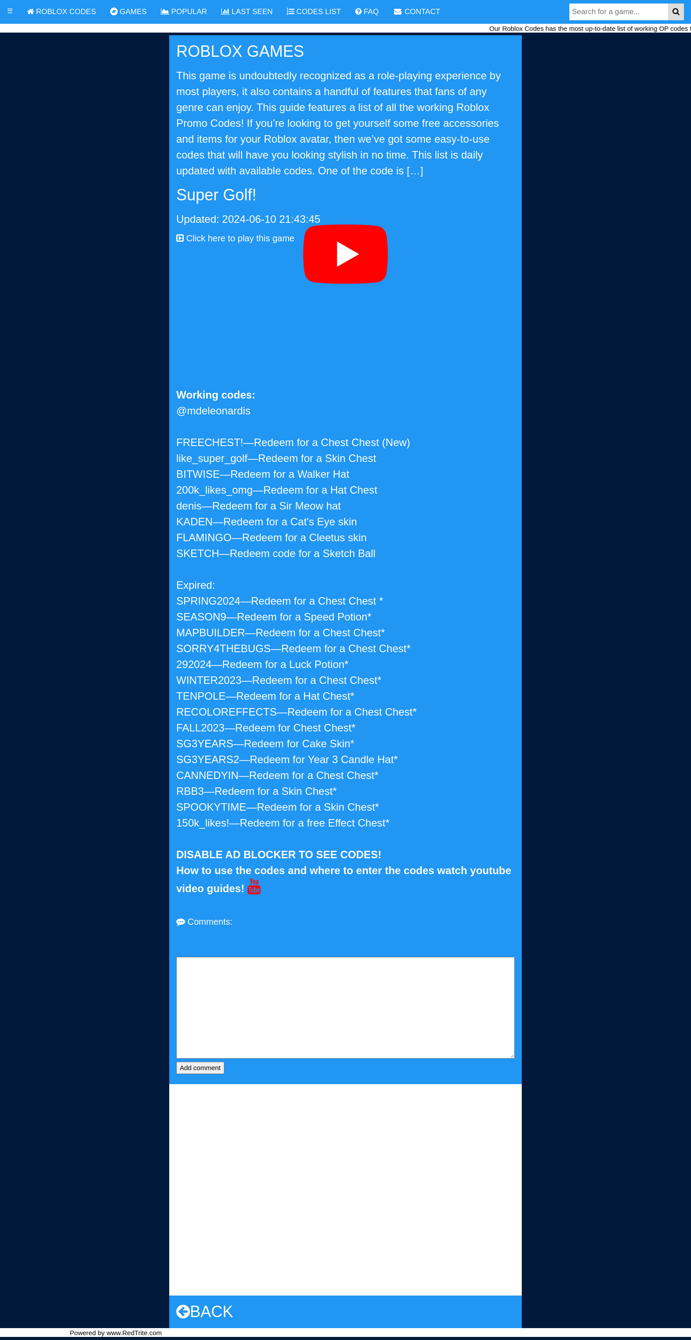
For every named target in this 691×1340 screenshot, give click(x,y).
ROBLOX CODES (61, 11)
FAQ (367, 11)
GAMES (128, 11)
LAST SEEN (247, 11)
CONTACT (416, 11)
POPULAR (184, 11)
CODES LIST (314, 11)
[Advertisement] (345, 321)
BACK (204, 1312)
